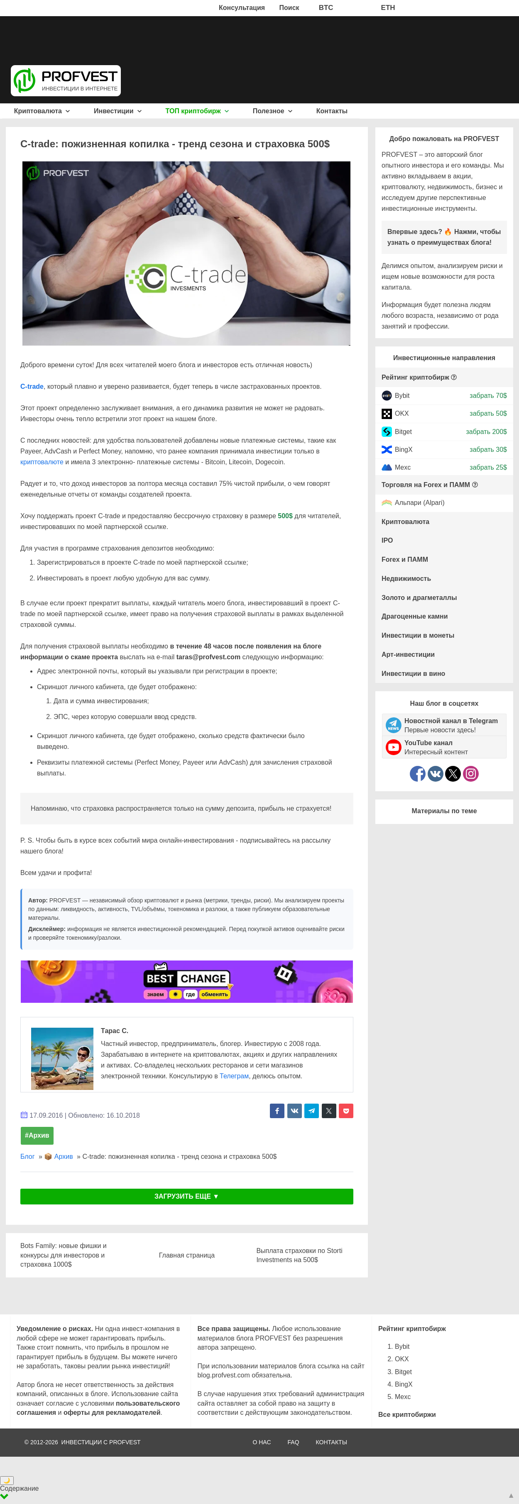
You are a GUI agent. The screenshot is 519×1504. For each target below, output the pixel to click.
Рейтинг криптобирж (415, 377)
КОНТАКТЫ (332, 1442)
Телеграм (234, 1076)
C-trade (32, 386)
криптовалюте (42, 462)
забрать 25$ (488, 467)
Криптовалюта (42, 111)
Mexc (403, 467)
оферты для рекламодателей (112, 1412)
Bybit (402, 395)
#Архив (37, 1135)
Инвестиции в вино (413, 673)
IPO (387, 540)
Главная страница (187, 1255)
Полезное (272, 111)
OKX (402, 413)
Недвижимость (406, 578)
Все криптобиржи (407, 1414)
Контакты (332, 111)
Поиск (289, 7)
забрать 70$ (488, 395)
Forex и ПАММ (405, 559)
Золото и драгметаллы (419, 597)
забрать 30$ (488, 449)
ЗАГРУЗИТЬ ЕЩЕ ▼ (186, 1196)
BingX (404, 449)
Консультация (242, 7)
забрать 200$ (486, 431)
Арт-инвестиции (408, 654)
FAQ (293, 1442)
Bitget (403, 431)
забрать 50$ (488, 413)
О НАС (261, 1442)
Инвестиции (118, 111)
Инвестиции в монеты (418, 635)
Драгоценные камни (415, 616)
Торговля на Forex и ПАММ (426, 484)
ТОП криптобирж (197, 111)
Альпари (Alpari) (420, 503)
